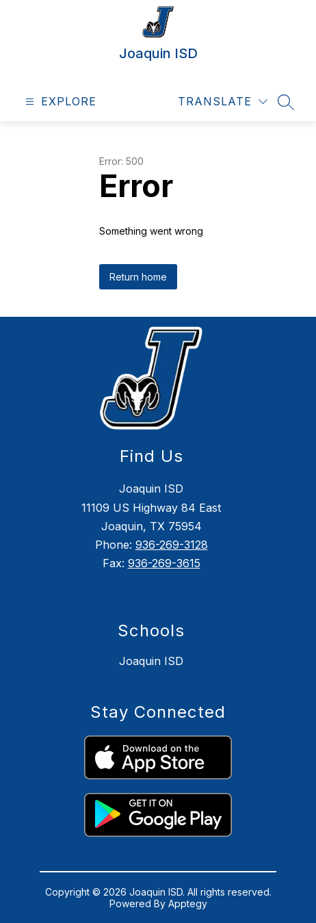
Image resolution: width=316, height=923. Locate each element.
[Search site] (286, 102)
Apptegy (187, 903)
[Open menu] (59, 101)
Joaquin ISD (151, 661)
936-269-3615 (164, 563)
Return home (138, 277)
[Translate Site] (222, 101)
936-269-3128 (171, 544)
